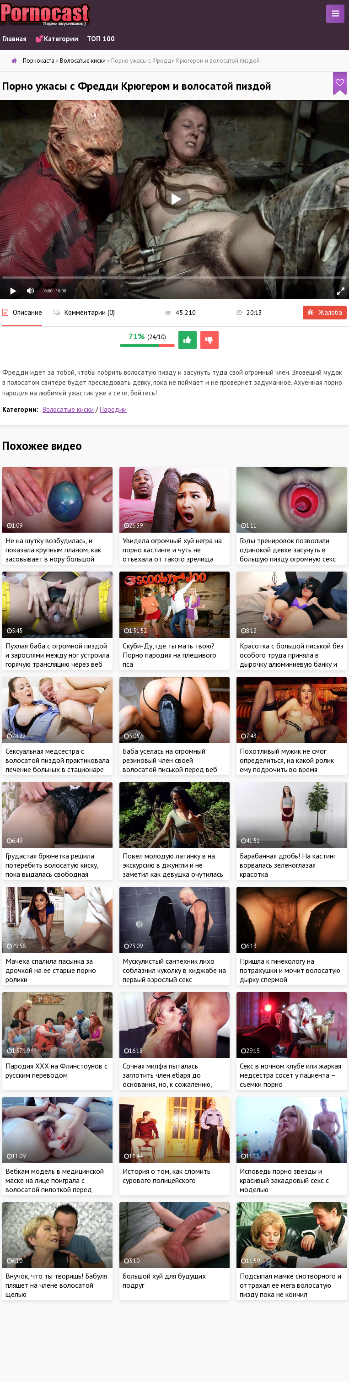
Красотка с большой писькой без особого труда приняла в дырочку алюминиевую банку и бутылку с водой (292, 659)
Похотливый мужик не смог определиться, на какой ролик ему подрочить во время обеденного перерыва (287, 764)
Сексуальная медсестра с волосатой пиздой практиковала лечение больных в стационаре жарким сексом (57, 764)
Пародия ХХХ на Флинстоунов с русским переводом (56, 1070)
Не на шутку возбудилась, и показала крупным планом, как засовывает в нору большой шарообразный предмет (53, 554)
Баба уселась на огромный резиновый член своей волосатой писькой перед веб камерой (170, 764)
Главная (14, 38)
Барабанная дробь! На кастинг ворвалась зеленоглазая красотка (288, 865)
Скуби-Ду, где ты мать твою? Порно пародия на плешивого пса (169, 655)
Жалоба (324, 312)
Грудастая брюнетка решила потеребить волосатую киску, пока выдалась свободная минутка (51, 869)
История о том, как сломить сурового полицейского (166, 1175)
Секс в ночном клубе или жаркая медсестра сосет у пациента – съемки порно (290, 1075)
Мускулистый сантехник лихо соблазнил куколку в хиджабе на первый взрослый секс (174, 970)
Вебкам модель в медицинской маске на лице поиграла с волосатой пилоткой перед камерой (54, 1184)
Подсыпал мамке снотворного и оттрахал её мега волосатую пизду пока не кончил (290, 1285)
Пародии (113, 409)
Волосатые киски (68, 409)
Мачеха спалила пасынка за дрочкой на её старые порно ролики (50, 970)
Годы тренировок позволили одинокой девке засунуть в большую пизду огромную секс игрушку (288, 554)
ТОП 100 (101, 38)
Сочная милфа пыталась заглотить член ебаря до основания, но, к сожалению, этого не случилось (167, 1079)
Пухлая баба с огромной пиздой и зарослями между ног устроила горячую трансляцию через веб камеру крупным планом (57, 659)
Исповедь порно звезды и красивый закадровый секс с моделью (284, 1180)
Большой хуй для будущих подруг (164, 1280)
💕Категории (56, 38)
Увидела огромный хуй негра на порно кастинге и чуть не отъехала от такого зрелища (172, 549)
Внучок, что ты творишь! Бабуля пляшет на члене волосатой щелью (56, 1285)
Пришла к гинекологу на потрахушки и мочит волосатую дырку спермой (290, 970)
